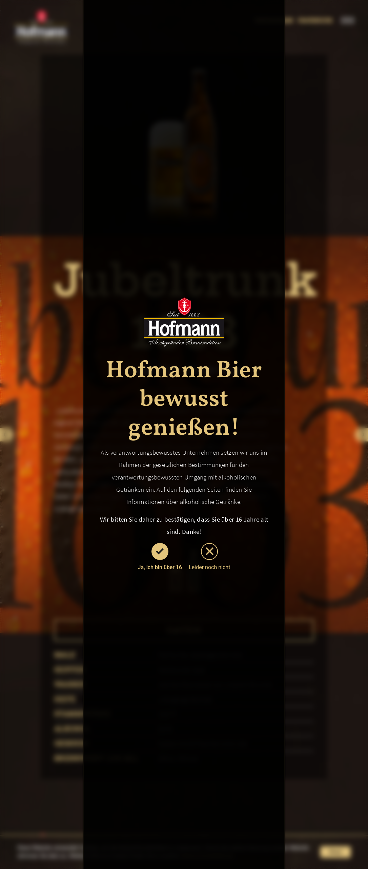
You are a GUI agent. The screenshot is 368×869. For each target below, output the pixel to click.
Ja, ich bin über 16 (160, 557)
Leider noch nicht (209, 557)
